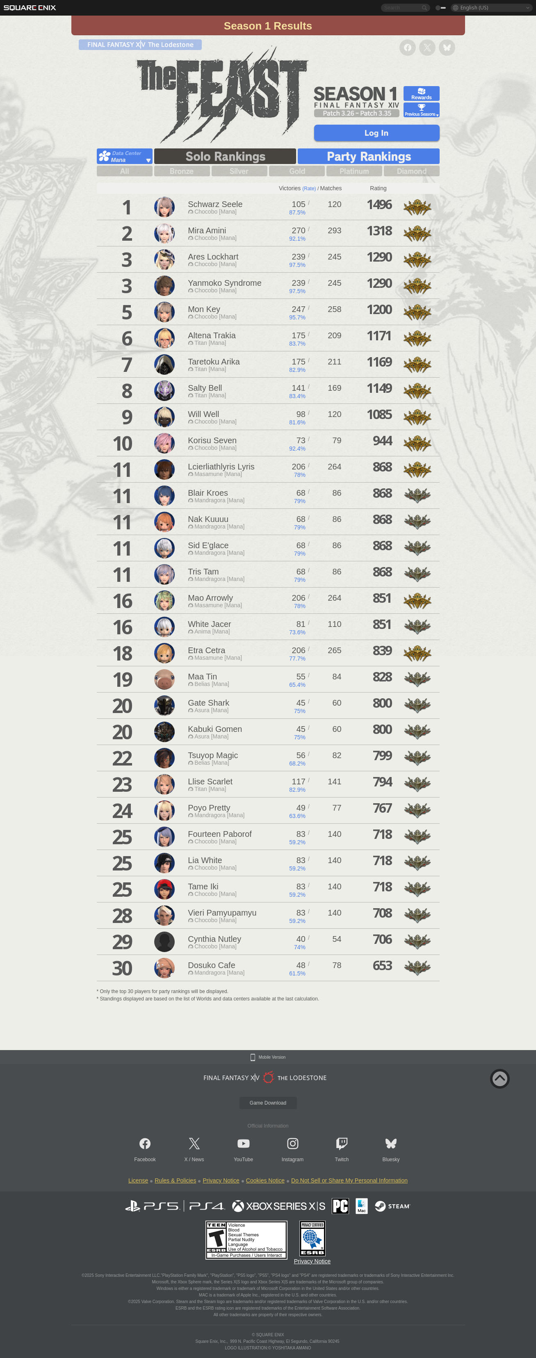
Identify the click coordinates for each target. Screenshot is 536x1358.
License (138, 1180)
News (198, 1159)
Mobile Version (272, 1057)
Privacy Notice (221, 1180)
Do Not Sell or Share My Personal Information (349, 1180)
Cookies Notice (265, 1180)
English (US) (474, 7)
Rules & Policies (175, 1180)
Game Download (268, 1103)
